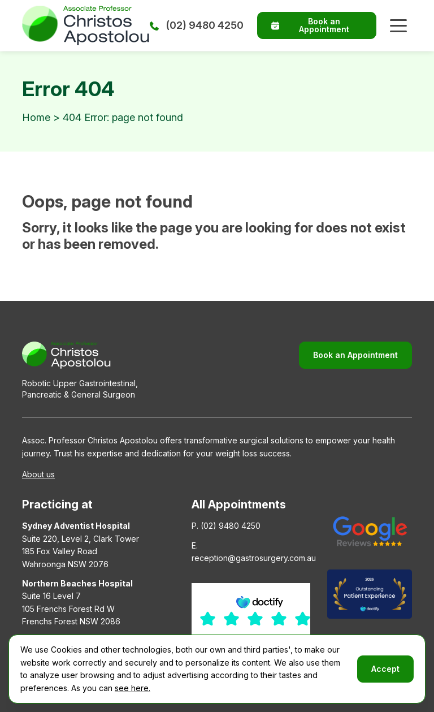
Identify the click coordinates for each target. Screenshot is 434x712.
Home (36, 117)
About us (38, 474)
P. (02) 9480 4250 (226, 525)
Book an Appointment (310, 25)
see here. (132, 688)
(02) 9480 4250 (197, 25)
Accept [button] (385, 669)
